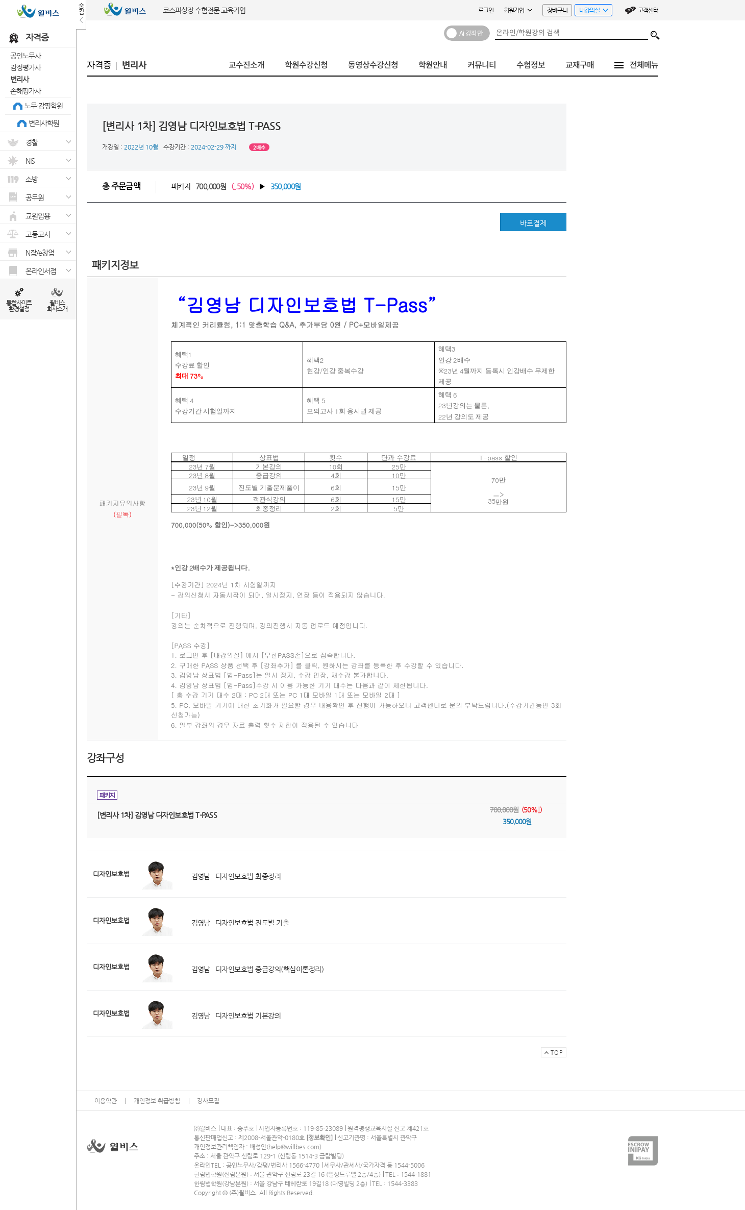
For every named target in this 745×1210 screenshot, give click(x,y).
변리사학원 (44, 123)
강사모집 (208, 1100)
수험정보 (530, 65)
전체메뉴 (644, 65)
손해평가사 (25, 91)
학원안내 (432, 65)
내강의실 (591, 11)
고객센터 (648, 10)
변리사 (19, 79)
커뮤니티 (481, 65)
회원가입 (518, 10)
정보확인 (319, 1137)
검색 (655, 33)
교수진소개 (246, 65)
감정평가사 (25, 67)
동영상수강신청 (373, 65)
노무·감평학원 (43, 106)
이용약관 (105, 1100)
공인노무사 (25, 56)
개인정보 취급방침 (157, 1100)
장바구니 (557, 10)
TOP (552, 1053)
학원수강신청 (306, 65)
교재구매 (579, 65)
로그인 (485, 10)
